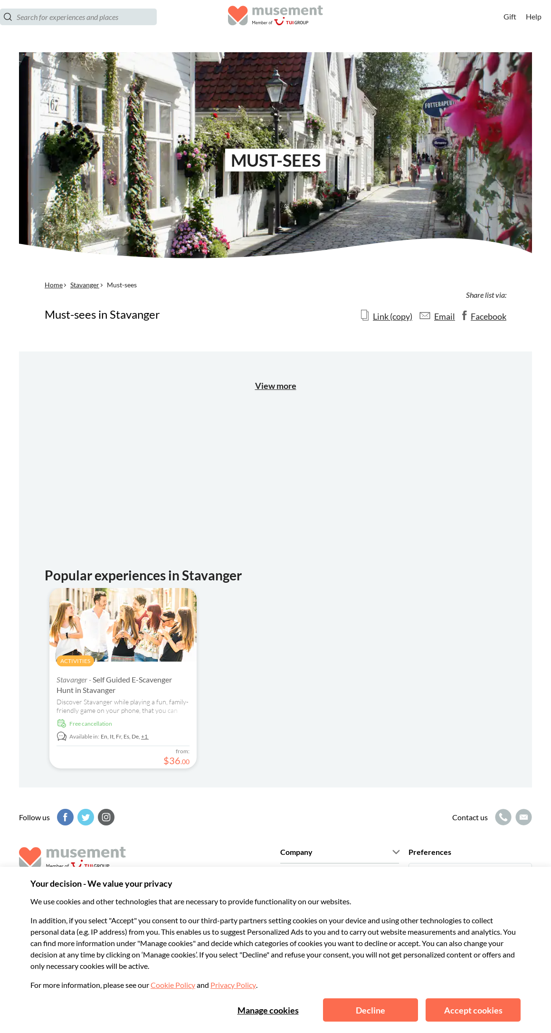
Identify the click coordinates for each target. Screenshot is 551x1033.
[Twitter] (84, 817)
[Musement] (275, 26)
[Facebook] (64, 817)
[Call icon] (502, 817)
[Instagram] (104, 817)
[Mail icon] (522, 817)
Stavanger (84, 285)
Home (54, 285)
